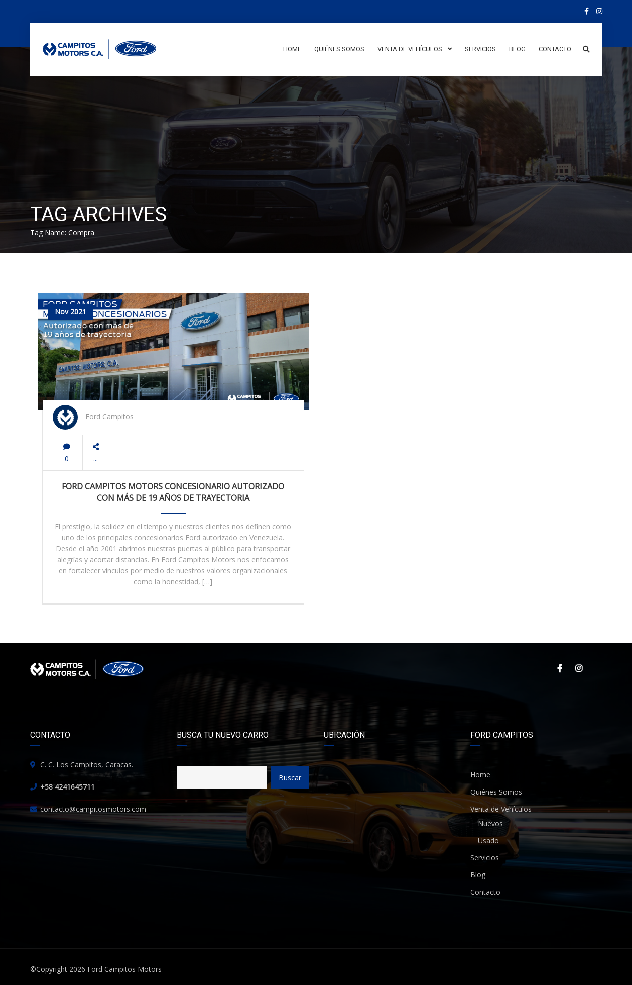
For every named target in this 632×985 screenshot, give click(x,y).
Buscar (290, 777)
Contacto (485, 892)
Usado (488, 840)
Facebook (559, 668)
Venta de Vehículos (501, 809)
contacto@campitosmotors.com (93, 809)
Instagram (578, 668)
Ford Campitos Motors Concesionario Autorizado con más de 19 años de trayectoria (173, 492)
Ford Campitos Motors (124, 969)
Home (480, 774)
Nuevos (490, 823)
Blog (477, 874)
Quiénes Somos (496, 792)
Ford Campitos (109, 416)
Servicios (484, 857)
